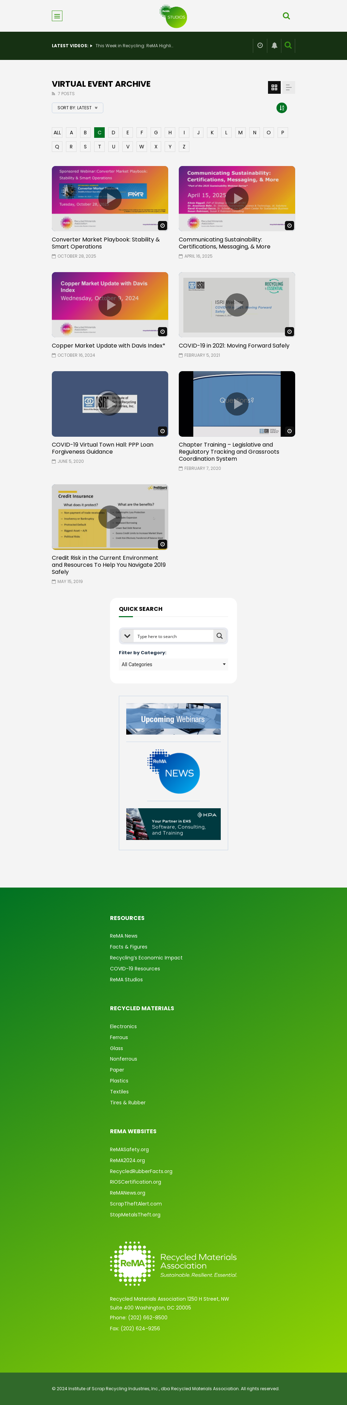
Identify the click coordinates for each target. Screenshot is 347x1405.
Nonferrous (123, 1058)
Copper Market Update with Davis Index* (108, 346)
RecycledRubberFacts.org (141, 1171)
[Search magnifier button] (219, 636)
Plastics (119, 1080)
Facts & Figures (128, 946)
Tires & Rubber (128, 1102)
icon (110, 198)
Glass (116, 1048)
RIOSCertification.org (135, 1181)
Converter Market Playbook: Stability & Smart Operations (106, 243)
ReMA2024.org (127, 1160)
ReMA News (124, 935)
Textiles (119, 1091)
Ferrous (119, 1037)
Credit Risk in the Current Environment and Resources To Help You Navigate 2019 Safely (109, 565)
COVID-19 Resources (135, 968)
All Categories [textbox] (137, 664)
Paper (117, 1069)
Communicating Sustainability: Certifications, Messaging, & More (224, 243)
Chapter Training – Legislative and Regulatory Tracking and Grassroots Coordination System (229, 452)
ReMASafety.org (129, 1149)
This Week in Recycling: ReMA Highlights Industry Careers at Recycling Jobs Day (134, 46)
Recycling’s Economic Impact (146, 957)
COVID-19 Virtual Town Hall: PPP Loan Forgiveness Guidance (102, 448)
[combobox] (173, 664)
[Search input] (174, 636)
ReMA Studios (126, 979)
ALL (57, 132)
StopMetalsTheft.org (135, 1214)
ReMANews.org (127, 1192)
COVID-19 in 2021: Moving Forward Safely (234, 346)
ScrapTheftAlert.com (136, 1203)
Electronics (123, 1026)
